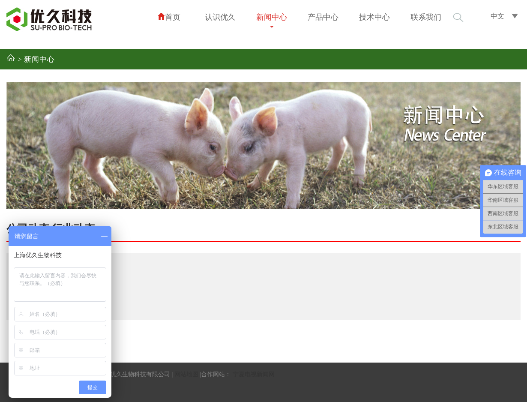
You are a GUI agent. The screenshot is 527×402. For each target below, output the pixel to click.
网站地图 (186, 374)
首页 (168, 16)
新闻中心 (271, 17)
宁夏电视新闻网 (254, 374)
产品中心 (323, 17)
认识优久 (220, 17)
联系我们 (425, 17)
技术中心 (374, 17)
